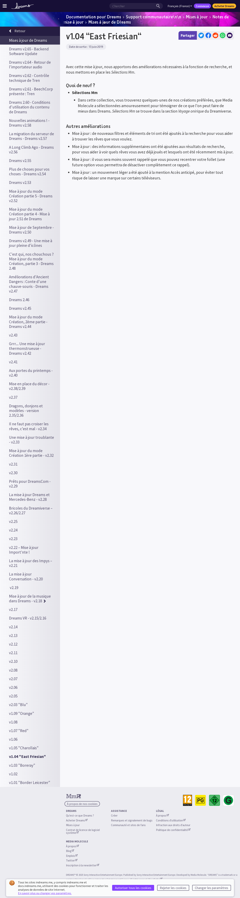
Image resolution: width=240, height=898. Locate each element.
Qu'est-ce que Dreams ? (80, 815)
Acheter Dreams (224, 6)
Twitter (71, 860)
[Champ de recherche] (132, 6)
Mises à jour (197, 16)
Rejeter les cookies (173, 888)
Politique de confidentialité (173, 830)
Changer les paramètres (211, 888)
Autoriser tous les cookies (133, 888)
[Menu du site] (5, 5)
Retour (17, 31)
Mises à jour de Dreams (109, 22)
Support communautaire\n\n (153, 16)
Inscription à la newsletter (82, 865)
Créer (114, 815)
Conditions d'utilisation (171, 820)
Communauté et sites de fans (128, 825)
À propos (162, 815)
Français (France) (180, 6)
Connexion (202, 6)
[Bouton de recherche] (159, 6)
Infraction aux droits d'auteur (173, 825)
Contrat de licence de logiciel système (83, 831)
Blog (70, 851)
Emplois (72, 856)
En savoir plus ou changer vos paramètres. (45, 893)
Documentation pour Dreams (93, 16)
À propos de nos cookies (82, 804)
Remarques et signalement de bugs (131, 820)
